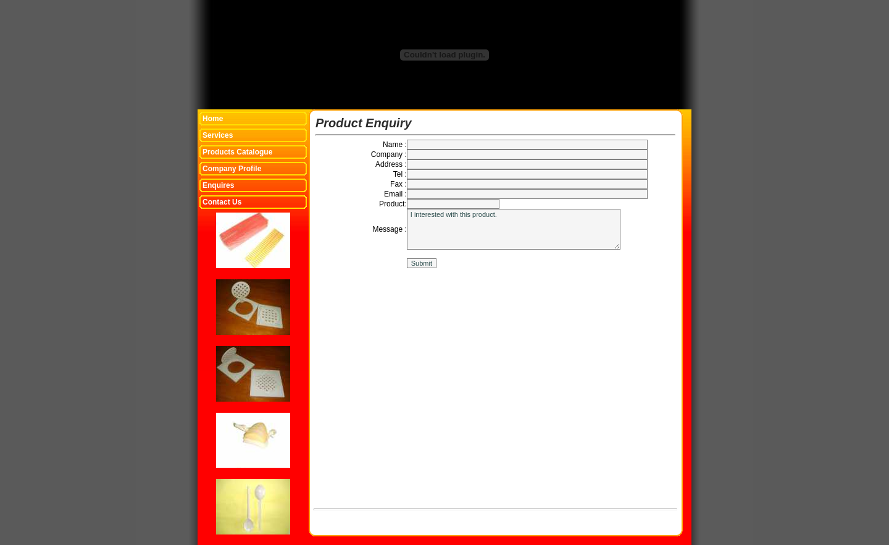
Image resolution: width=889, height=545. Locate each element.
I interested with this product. (513, 229)
